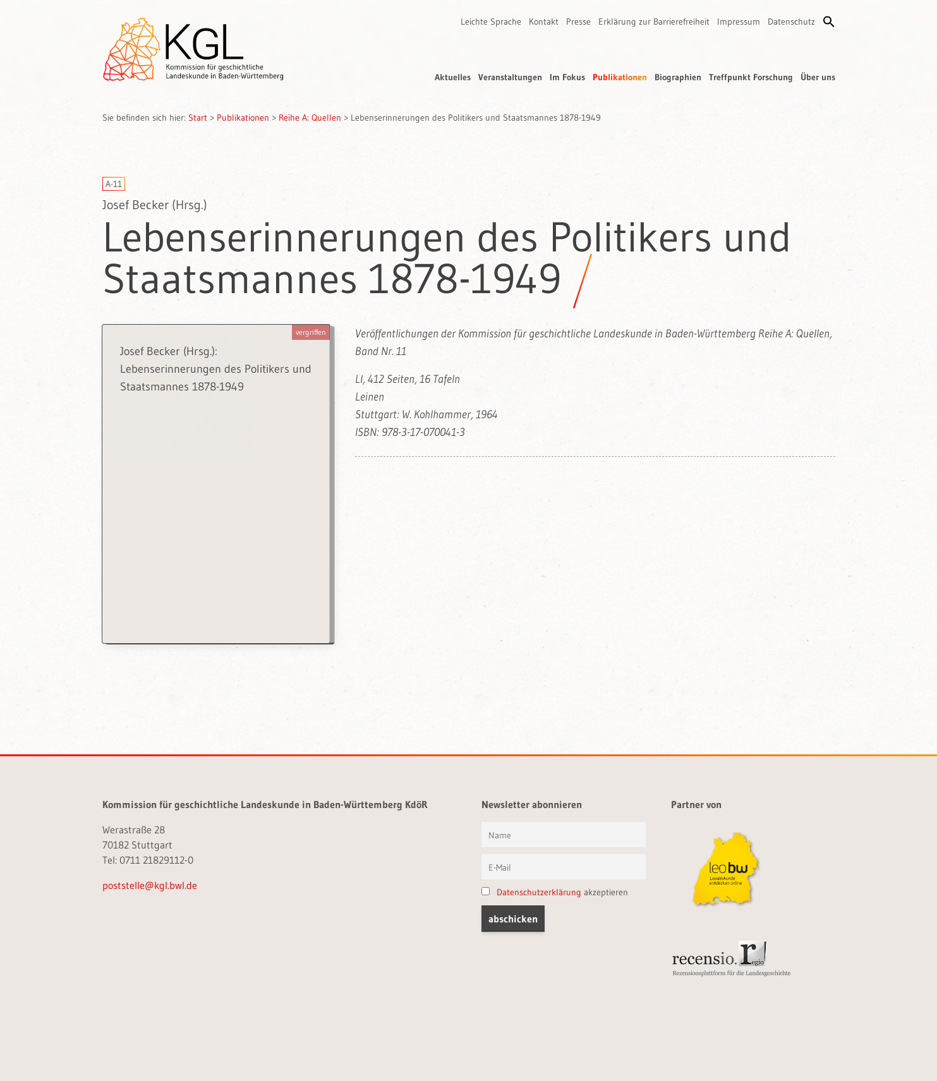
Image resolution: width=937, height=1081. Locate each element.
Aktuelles (453, 77)
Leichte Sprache (491, 21)
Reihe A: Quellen (310, 117)
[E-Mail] (563, 866)
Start (197, 117)
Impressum (738, 21)
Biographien (678, 77)
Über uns (818, 77)
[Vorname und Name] (563, 834)
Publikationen (620, 77)
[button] (829, 21)
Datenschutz (791, 21)
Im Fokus (567, 77)
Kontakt (544, 21)
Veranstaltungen (510, 77)
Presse (578, 21)
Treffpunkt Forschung (751, 77)
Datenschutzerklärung (539, 892)
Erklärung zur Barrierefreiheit (654, 21)
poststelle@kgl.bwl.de (149, 885)
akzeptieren (554, 892)
